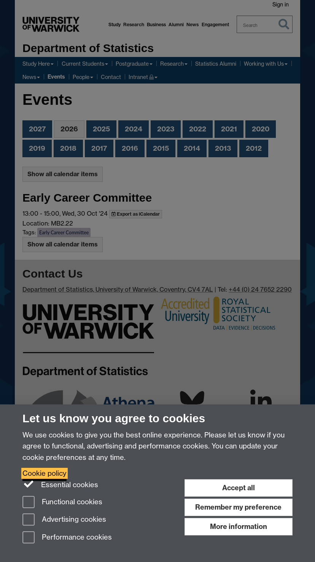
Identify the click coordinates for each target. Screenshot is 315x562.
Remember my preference (238, 507)
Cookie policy (44, 473)
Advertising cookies (64, 520)
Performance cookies (67, 538)
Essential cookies (60, 484)
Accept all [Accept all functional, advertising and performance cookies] (238, 487)
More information (238, 526)
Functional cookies (62, 503)
